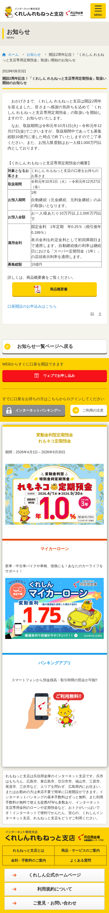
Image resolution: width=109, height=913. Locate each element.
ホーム (13, 55)
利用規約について (54, 888)
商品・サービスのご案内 (80, 850)
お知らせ (34, 55)
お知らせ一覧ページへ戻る (45, 346)
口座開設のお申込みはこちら (32, 306)
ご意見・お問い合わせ (54, 902)
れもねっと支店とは (28, 850)
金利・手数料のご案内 (28, 860)
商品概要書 (58, 289)
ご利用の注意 (93, 410)
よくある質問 (80, 860)
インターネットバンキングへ (38, 410)
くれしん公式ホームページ (54, 874)
